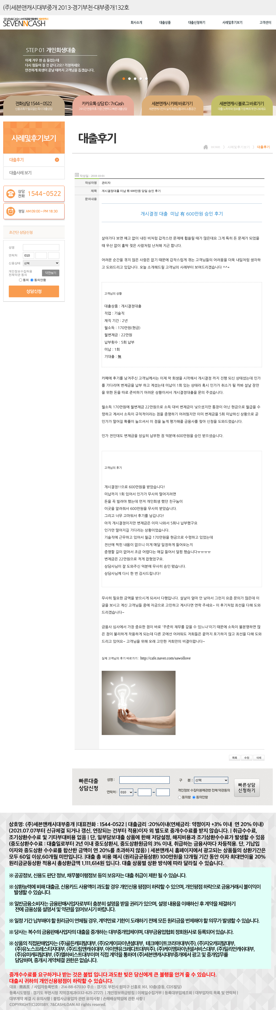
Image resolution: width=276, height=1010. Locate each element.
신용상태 (14, 263)
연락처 (13, 255)
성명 (12, 247)
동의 (24, 280)
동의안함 (38, 280)
